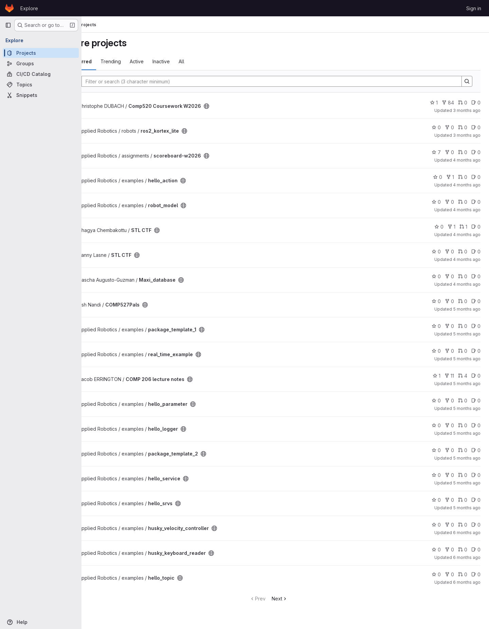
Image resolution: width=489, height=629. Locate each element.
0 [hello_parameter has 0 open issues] (476, 400)
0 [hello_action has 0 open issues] (476, 177)
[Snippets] (41, 95)
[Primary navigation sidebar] (8, 25)
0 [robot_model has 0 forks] (449, 202)
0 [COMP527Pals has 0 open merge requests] (463, 301)
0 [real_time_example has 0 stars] (436, 351)
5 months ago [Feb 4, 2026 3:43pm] (467, 333)
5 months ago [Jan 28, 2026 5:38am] (467, 433)
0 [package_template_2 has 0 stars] (436, 450)
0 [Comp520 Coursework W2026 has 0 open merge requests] (463, 102)
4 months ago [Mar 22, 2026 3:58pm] (467, 184)
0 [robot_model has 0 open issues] (476, 202)
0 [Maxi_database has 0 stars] (436, 276)
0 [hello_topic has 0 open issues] (476, 574)
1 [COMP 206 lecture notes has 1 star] (437, 376)
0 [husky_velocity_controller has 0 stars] (436, 525)
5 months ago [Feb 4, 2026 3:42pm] (467, 358)
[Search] (285, 81)
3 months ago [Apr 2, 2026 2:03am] (467, 135)
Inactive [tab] (194, 61)
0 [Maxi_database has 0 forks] (449, 276)
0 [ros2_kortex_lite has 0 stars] (436, 127)
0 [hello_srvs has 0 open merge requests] (463, 500)
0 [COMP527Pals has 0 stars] (436, 301)
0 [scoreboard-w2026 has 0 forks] (449, 152)
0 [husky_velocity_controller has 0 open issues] (476, 525)
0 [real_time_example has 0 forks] (449, 351)
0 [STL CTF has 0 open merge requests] (463, 251)
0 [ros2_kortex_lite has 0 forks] (449, 127)
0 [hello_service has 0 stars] (436, 475)
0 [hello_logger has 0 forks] (449, 425)
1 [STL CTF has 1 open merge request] (464, 227)
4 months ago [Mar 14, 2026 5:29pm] (467, 259)
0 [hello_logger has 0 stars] (436, 425)
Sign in (473, 8)
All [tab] (214, 61)
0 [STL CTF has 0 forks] (449, 251)
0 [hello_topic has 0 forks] (449, 574)
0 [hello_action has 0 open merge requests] (463, 177)
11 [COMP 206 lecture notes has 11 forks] (449, 376)
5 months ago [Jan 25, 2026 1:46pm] (467, 482)
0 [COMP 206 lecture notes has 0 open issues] (476, 376)
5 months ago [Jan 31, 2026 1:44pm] (467, 383)
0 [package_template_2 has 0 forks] (449, 450)
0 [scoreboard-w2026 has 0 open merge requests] (463, 152)
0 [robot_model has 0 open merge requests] (463, 202)
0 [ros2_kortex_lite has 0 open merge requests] (463, 127)
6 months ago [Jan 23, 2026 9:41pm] (467, 532)
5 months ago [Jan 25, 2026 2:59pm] (467, 458)
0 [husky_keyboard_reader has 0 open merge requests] (463, 549)
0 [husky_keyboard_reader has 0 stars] (436, 549)
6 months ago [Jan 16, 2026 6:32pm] (467, 557)
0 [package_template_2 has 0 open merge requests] (463, 450)
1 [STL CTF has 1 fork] (452, 227)
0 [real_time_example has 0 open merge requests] (463, 351)
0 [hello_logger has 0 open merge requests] (463, 425)
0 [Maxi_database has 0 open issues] (476, 276)
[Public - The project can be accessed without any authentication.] (239, 106)
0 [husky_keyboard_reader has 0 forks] (449, 549)
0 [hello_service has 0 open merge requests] (463, 475)
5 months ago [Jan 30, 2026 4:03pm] (467, 408)
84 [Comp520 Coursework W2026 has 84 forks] (448, 102)
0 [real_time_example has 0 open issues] (476, 351)
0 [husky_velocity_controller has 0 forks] (449, 525)
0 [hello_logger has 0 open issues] (476, 425)
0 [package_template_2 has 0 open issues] (476, 450)
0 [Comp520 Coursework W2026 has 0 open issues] (476, 102)
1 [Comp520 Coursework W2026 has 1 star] (434, 102)
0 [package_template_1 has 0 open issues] (476, 326)
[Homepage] (9, 8)
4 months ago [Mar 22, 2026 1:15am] (467, 209)
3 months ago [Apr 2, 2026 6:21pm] (467, 110)
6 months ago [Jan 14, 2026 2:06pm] (467, 582)
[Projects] (41, 53)
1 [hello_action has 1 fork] (450, 177)
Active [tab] (170, 61)
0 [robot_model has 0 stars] (436, 202)
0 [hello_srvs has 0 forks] (449, 500)
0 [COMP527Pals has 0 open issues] (476, 301)
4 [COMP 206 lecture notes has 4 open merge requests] (463, 376)
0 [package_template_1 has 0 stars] (436, 326)
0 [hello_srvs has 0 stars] (436, 500)
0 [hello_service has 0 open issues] (476, 475)
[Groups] (41, 63)
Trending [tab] (143, 61)
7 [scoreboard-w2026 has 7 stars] (436, 152)
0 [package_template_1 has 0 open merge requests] (463, 326)
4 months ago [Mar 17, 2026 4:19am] (467, 234)
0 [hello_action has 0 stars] (437, 177)
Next (296, 598)
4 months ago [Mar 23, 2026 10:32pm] (467, 160)
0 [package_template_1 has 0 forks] (449, 326)
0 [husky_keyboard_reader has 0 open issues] (476, 549)
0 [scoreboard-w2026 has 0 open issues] (476, 152)
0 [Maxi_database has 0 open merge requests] (463, 276)
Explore (29, 8)
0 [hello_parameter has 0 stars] (436, 400)
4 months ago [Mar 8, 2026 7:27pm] (467, 284)
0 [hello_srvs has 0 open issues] (476, 500)
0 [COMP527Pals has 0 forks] (449, 301)
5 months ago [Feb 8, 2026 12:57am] (467, 309)
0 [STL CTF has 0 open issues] (476, 227)
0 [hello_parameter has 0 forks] (449, 400)
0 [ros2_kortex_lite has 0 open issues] (476, 127)
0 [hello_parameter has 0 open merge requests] (463, 400)
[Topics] (41, 84)
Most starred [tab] (109, 61)
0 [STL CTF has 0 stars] (439, 227)
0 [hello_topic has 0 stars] (436, 574)
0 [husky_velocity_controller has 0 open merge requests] (463, 525)
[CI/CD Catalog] (41, 74)
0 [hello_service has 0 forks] (449, 475)
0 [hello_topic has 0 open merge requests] (463, 574)
